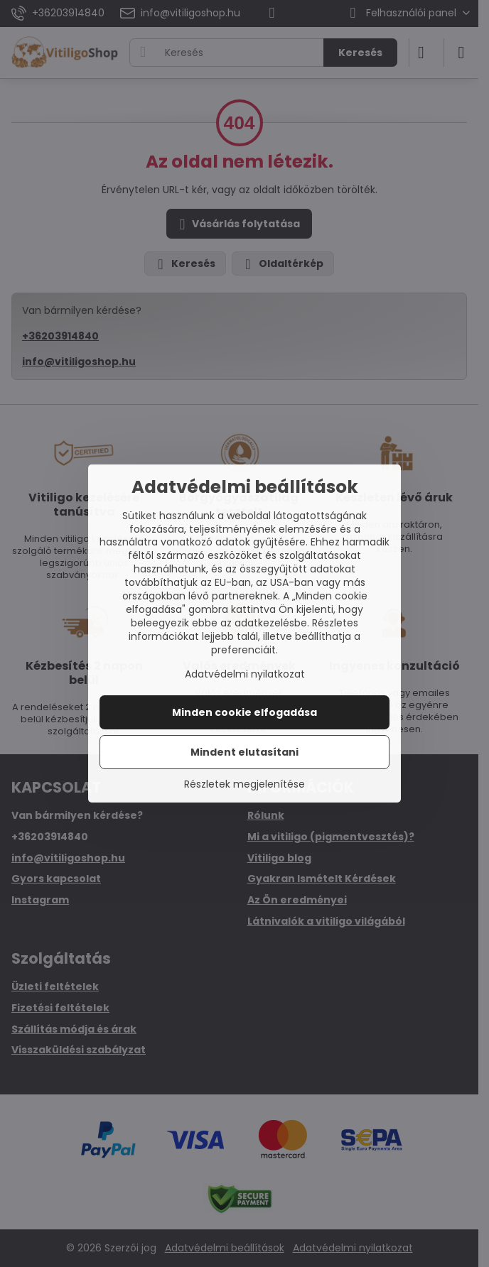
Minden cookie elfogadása (244, 712)
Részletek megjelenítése (244, 784)
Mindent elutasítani (244, 752)
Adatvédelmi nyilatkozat (245, 674)
